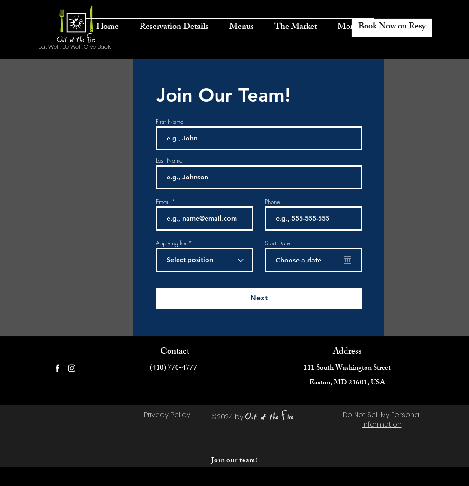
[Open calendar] (347, 260)
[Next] (259, 298)
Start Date (277, 243)
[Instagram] (71, 368)
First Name (170, 122)
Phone (272, 202)
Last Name (169, 161)
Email (162, 202)
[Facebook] (57, 368)
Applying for (171, 243)
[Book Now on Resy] (391, 27)
